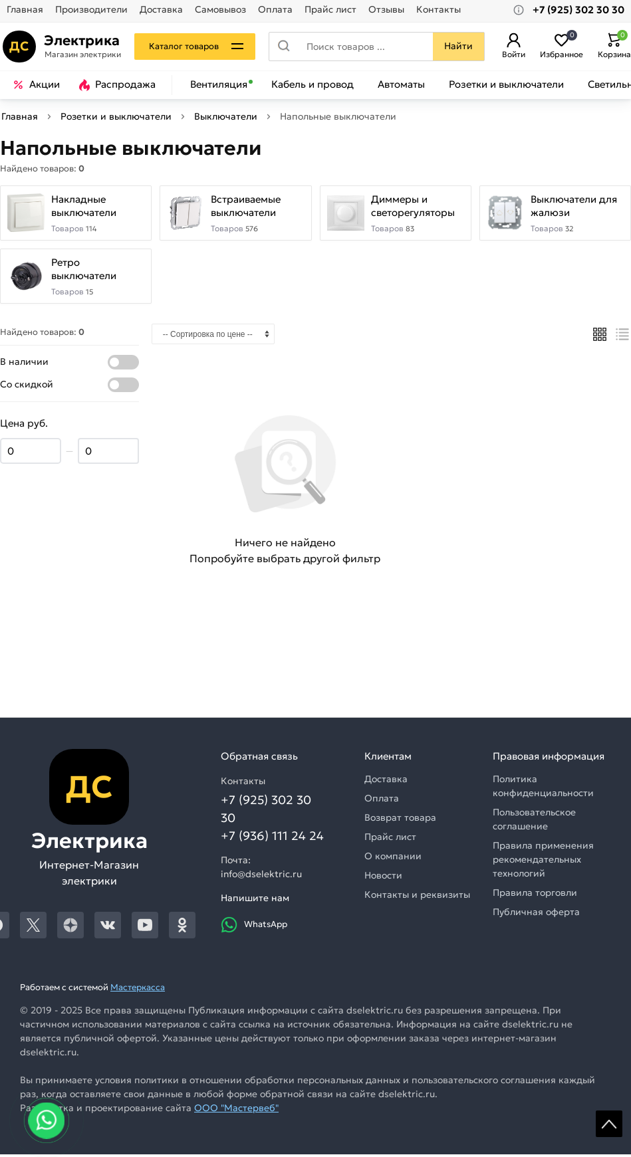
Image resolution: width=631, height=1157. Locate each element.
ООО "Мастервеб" (236, 1110)
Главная (25, 9)
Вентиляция (218, 84)
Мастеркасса (137, 990)
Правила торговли (535, 895)
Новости (383, 878)
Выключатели (225, 116)
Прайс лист (330, 9)
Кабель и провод (312, 84)
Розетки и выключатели (506, 84)
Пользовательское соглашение (534, 822)
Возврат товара (400, 820)
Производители (91, 9)
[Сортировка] (213, 336)
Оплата (275, 9)
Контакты (438, 9)
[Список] (622, 337)
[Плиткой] (599, 337)
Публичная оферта (536, 914)
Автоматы (401, 84)
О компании (393, 859)
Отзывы (386, 9)
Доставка (161, 9)
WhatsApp (254, 927)
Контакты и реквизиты (417, 897)
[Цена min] (30, 454)
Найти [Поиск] (456, 46)
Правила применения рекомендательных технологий (543, 862)
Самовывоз (220, 9)
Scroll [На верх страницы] (609, 1123)
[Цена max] (108, 454)
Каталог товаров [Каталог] (186, 46)
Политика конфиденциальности (543, 788)
